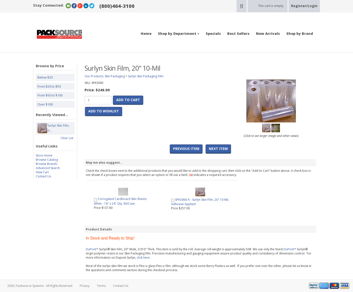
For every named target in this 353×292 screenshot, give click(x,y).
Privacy (84, 286)
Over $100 (45, 104)
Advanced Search (48, 168)
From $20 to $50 (49, 86)
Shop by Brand (299, 33)
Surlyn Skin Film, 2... (58, 128)
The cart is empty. (271, 5)
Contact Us (43, 176)
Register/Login (304, 5)
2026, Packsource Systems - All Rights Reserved (39, 286)
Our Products (94, 76)
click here (143, 257)
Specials (213, 33)
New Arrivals (268, 33)
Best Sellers (238, 33)
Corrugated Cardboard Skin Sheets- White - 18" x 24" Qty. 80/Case (120, 201)
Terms (101, 286)
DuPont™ (92, 249)
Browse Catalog (47, 160)
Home (146, 33)
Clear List (67, 138)
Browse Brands (46, 164)
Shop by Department (178, 33)
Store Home (44, 155)
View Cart (42, 172)
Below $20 (45, 77)
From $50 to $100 (50, 95)
